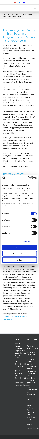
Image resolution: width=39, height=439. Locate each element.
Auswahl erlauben (19, 254)
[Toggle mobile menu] (35, 8)
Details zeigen (27, 241)
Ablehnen (19, 260)
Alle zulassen (19, 248)
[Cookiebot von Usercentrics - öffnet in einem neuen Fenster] (28, 177)
